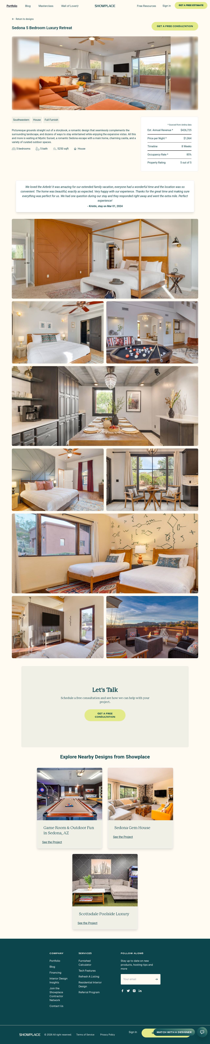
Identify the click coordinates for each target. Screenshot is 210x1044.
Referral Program (89, 992)
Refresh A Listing (89, 976)
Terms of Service (85, 1034)
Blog (52, 966)
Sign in (167, 5)
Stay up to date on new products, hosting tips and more (137, 964)
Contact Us (56, 1006)
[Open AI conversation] (202, 1032)
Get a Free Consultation (175, 26)
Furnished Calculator (85, 962)
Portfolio (55, 960)
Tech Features (87, 970)
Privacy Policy (107, 1034)
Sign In (133, 1032)
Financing (55, 972)
